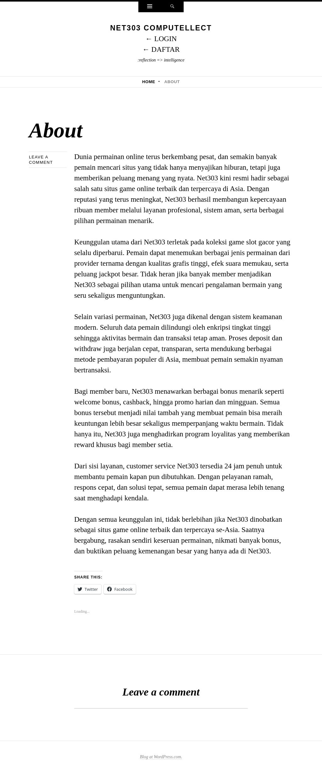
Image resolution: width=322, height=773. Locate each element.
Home (148, 81)
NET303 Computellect (161, 28)
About (172, 81)
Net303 (207, 178)
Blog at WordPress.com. (161, 756)
